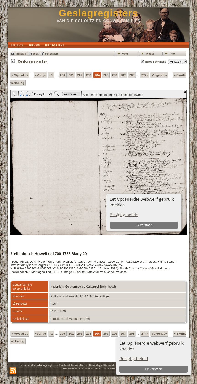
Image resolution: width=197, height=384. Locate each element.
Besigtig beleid (133, 358)
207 (123, 75)
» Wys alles (20, 75)
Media (150, 53)
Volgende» (159, 75)
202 (79, 75)
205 (105, 75)
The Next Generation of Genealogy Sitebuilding (88, 365)
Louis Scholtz (92, 368)
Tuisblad (21, 53)
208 (131, 75)
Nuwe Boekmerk (155, 61)
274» (144, 75)
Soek (36, 53)
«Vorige (40, 75)
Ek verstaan (153, 369)
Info (172, 53)
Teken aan (51, 53)
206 (114, 75)
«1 (51, 75)
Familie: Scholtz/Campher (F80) (70, 319)
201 (71, 75)
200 (62, 75)
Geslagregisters (98, 13)
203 (88, 75)
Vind (125, 53)
